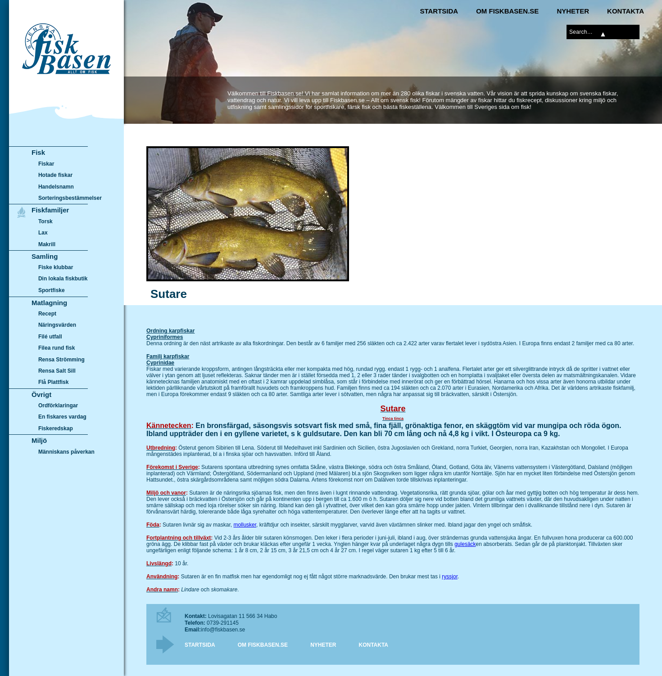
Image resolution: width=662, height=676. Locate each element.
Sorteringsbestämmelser (70, 198)
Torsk (45, 221)
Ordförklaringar (58, 405)
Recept (47, 314)
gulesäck (465, 544)
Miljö (39, 440)
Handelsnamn (56, 187)
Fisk (38, 152)
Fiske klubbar (55, 267)
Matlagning (49, 302)
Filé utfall (50, 336)
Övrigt (41, 394)
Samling (45, 256)
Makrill (46, 244)
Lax (43, 233)
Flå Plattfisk (53, 382)
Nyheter (573, 11)
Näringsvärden (57, 325)
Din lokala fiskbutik (63, 279)
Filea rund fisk (56, 348)
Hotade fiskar (55, 175)
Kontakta (625, 11)
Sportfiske (51, 290)
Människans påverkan (66, 452)
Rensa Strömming (61, 359)
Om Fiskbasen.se (507, 11)
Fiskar (46, 164)
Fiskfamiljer (50, 210)
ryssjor (450, 576)
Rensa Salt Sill (57, 371)
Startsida (439, 11)
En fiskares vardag (62, 417)
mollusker (244, 525)
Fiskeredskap (55, 428)
